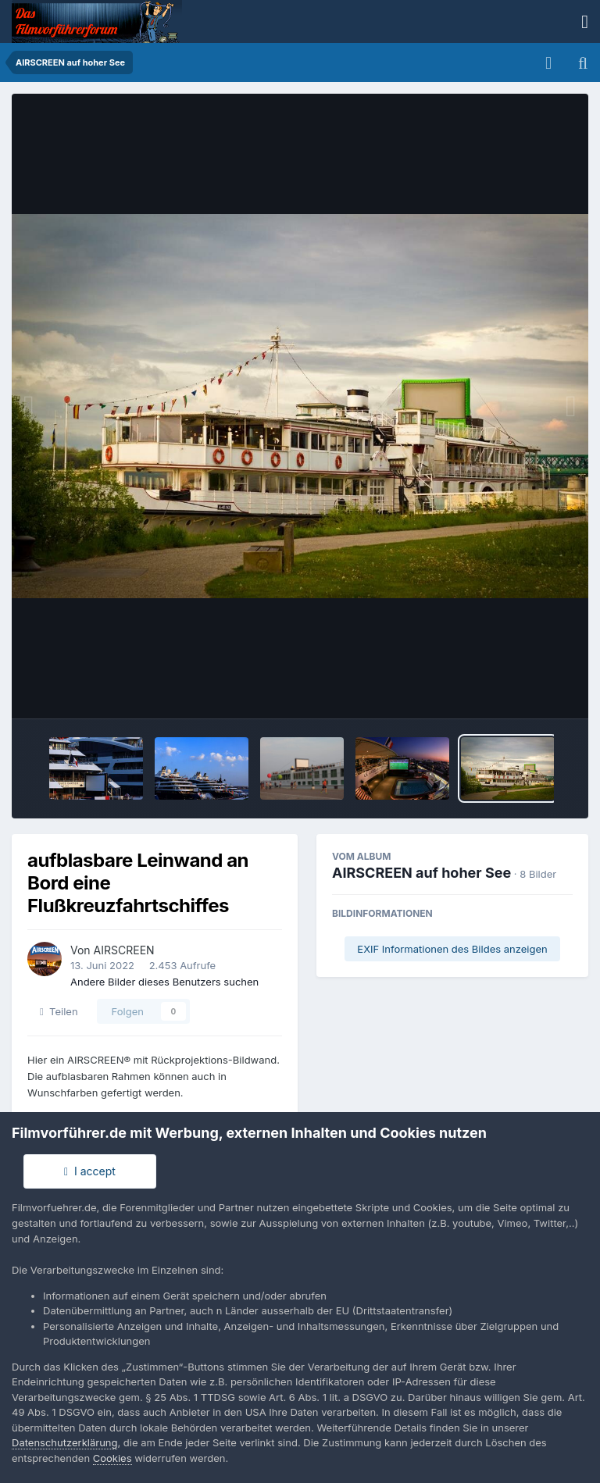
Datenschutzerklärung (64, 1442)
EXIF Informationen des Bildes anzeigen (452, 949)
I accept (90, 1171)
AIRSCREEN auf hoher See (421, 872)
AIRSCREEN (124, 950)
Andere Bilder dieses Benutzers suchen (164, 981)
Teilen (59, 1011)
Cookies (112, 1458)
